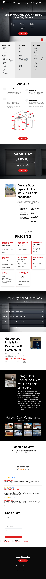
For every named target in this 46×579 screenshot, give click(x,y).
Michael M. (14, 477)
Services (20, 3)
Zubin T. (13, 497)
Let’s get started (23, 556)
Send (14, 537)
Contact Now (23, 33)
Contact (23, 565)
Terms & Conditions (31, 565)
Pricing (26, 3)
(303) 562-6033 (6, 541)
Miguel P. (13, 487)
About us (13, 3)
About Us (13, 565)
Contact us (32, 3)
